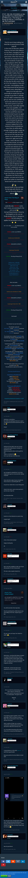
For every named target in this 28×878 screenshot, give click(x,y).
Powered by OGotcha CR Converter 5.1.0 (13, 398)
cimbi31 (20, 750)
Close (9, 876)
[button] (2, 2)
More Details (4, 876)
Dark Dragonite (19, 23)
